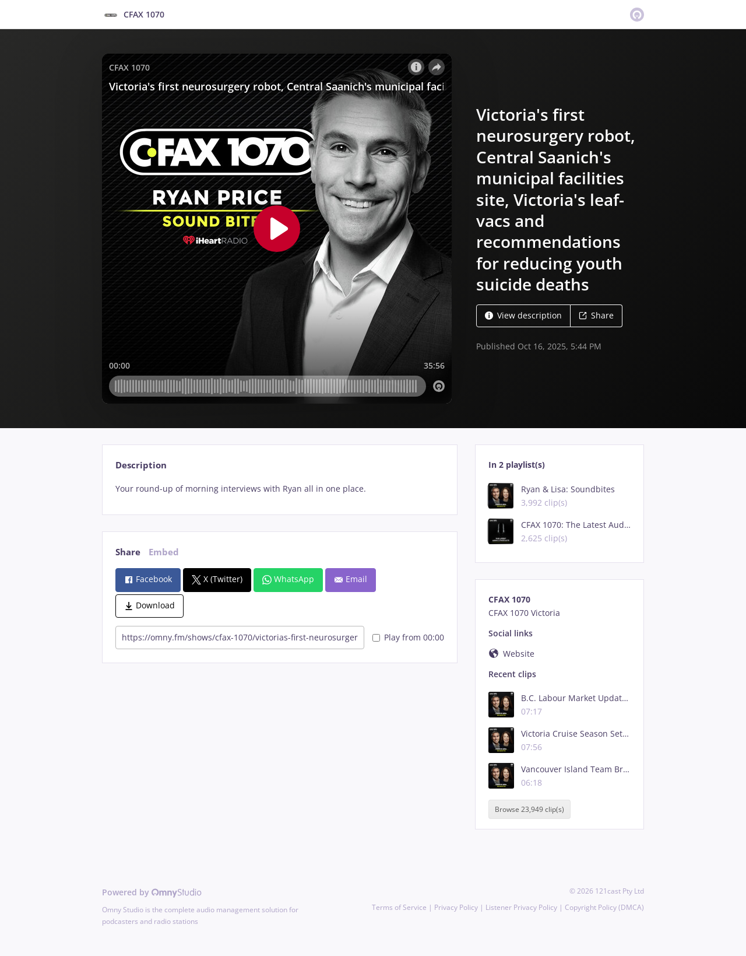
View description (523, 315)
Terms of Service (399, 907)
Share (596, 315)
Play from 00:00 (408, 637)
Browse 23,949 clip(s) (529, 809)
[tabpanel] (279, 489)
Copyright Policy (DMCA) (604, 907)
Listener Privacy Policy (521, 907)
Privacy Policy (456, 907)
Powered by (152, 892)
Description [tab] (141, 465)
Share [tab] (127, 552)
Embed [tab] (164, 552)
